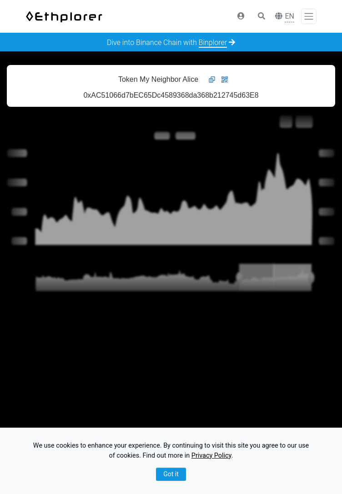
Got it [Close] (171, 474)
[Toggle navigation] (309, 16)
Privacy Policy (211, 455)
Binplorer (213, 42)
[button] (241, 16)
